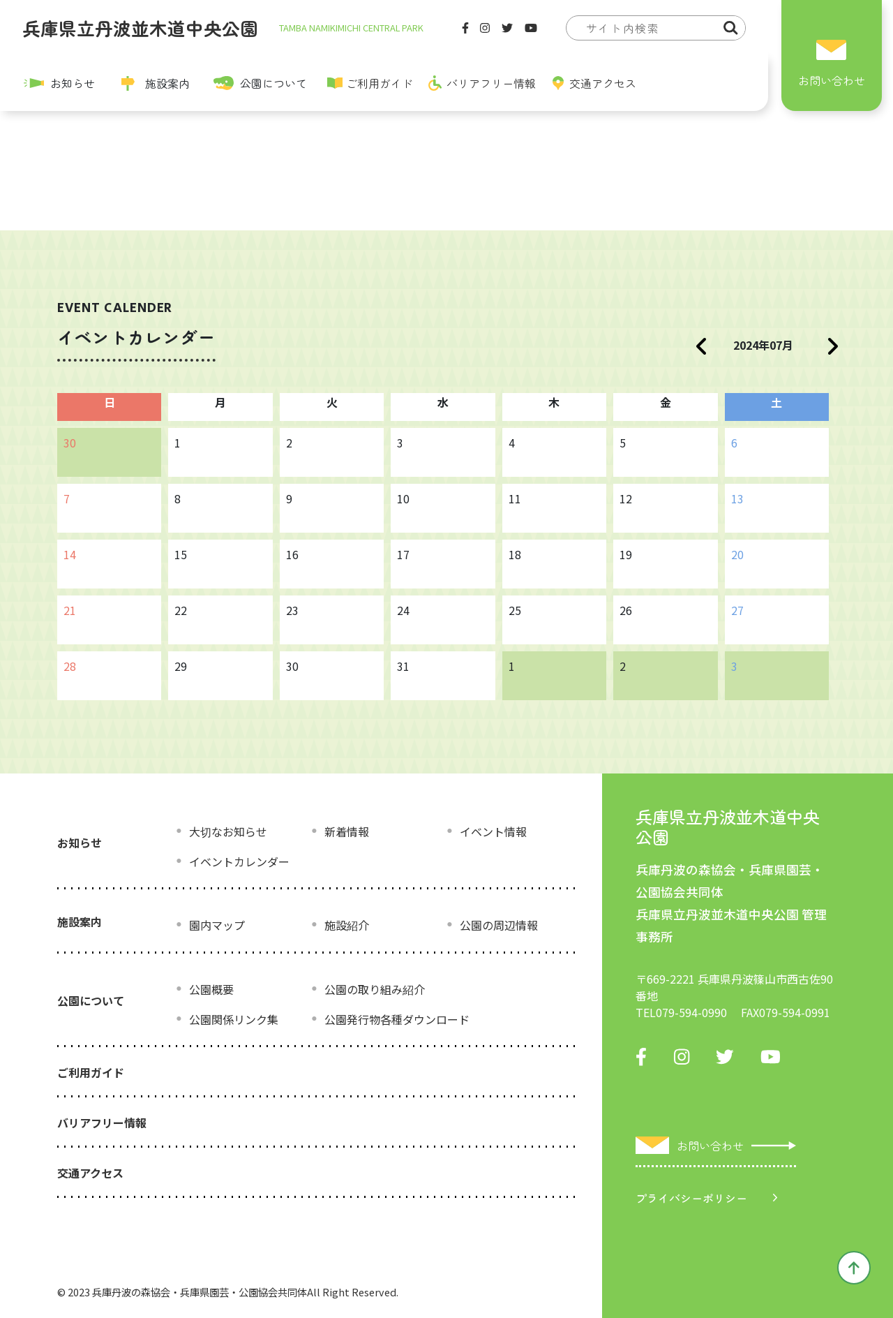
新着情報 (346, 831)
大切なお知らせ (228, 831)
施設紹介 (346, 925)
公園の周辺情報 (499, 925)
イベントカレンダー (239, 861)
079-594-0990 (691, 1012)
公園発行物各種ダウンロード (397, 1019)
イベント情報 (493, 831)
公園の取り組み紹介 (374, 989)
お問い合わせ (831, 80)
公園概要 (211, 989)
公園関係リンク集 (233, 1019)
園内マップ (217, 925)
